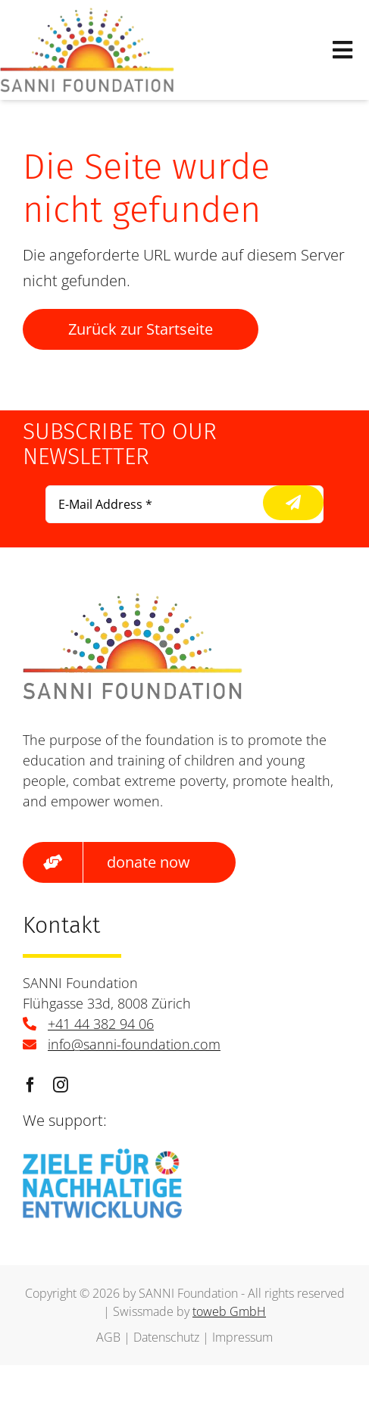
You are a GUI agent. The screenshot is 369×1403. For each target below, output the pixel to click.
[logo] (87, 15)
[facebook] (30, 1085)
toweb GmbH (229, 1311)
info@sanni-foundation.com (134, 1044)
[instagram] (60, 1085)
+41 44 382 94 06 (101, 1024)
